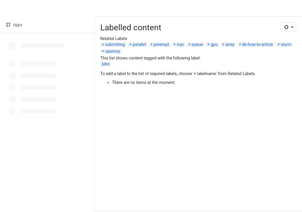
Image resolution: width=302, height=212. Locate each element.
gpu (214, 44)
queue (197, 44)
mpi (180, 44)
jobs (105, 64)
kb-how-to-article (257, 44)
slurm (286, 44)
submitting (115, 44)
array (229, 44)
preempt (161, 44)
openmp (112, 51)
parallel (139, 44)
